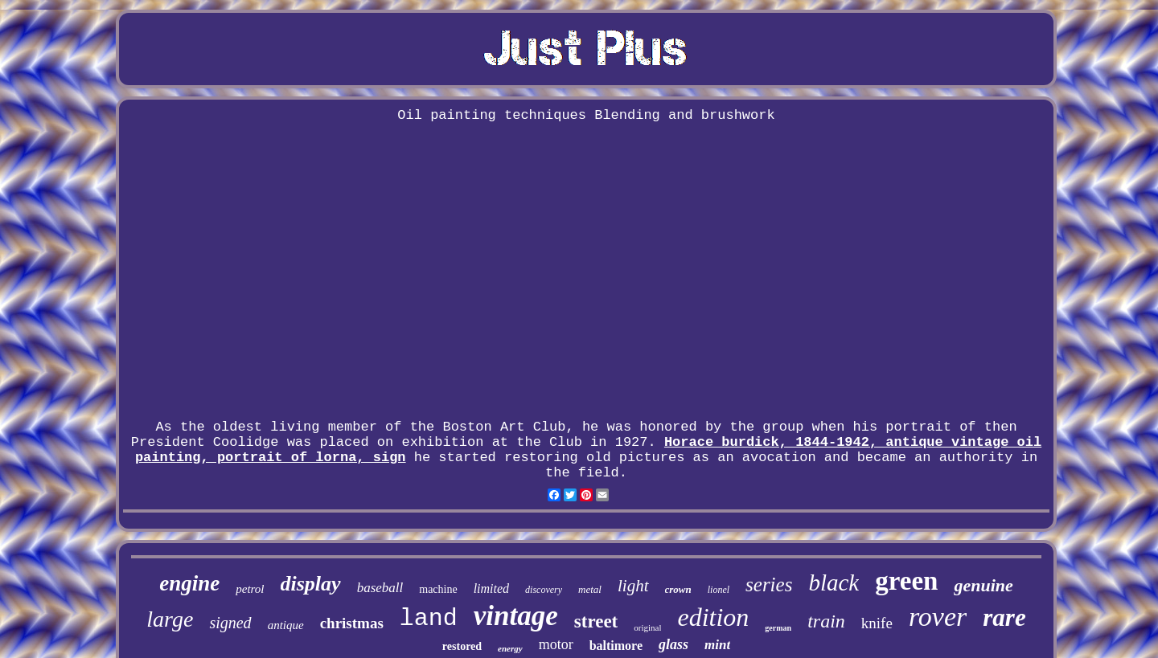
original (647, 627)
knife (877, 623)
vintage (516, 615)
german (778, 627)
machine (438, 589)
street (596, 621)
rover (938, 616)
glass (673, 644)
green (906, 580)
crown (678, 589)
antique (286, 625)
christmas (352, 623)
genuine (983, 585)
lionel (718, 589)
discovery (543, 589)
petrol (250, 588)
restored (462, 646)
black (833, 582)
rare (1004, 617)
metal (590, 589)
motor (556, 644)
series (768, 584)
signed (230, 622)
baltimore (616, 645)
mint (717, 644)
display (311, 583)
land (429, 618)
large (169, 619)
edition (713, 617)
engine (189, 583)
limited (491, 588)
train (826, 621)
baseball (380, 587)
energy (510, 648)
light (633, 585)
